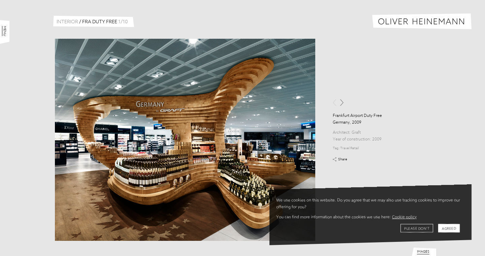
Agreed (449, 228)
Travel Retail (349, 148)
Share (342, 159)
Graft (356, 133)
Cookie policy (404, 217)
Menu (4, 31)
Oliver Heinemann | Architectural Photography (422, 21)
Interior (67, 22)
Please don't (416, 228)
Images (423, 251)
